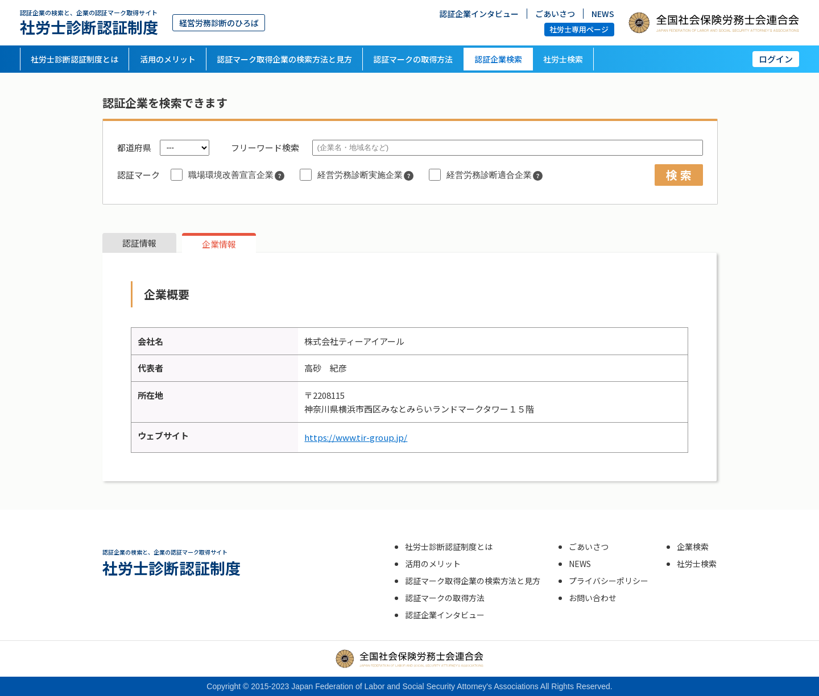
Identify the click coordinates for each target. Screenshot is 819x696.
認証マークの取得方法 (413, 59)
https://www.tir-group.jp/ (355, 437)
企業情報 (219, 244)
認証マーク (138, 174)
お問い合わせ (593, 597)
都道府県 (134, 147)
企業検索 (693, 546)
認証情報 (139, 243)
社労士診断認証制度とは (74, 59)
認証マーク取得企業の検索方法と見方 (284, 59)
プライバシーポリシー (608, 580)
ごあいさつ (555, 13)
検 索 (679, 174)
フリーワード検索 (265, 147)
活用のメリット (168, 59)
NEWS (603, 13)
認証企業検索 (498, 59)
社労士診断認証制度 (89, 22)
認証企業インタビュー (479, 13)
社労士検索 (563, 59)
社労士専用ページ (579, 29)
